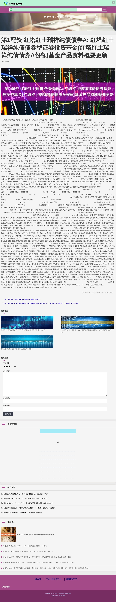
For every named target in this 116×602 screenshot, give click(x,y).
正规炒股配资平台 (53, 579)
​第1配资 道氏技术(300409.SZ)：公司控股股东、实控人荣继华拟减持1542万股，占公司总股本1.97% (38, 562)
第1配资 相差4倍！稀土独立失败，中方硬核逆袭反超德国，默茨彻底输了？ (28, 503)
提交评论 (8, 414)
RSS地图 (61, 593)
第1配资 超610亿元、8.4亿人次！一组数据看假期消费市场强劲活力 (25, 498)
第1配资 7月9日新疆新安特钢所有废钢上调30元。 (24, 299)
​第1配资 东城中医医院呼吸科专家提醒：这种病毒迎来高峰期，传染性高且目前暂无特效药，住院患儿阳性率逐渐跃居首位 (46, 568)
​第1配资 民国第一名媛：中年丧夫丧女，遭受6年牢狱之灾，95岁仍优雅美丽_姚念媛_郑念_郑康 (37, 557)
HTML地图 (67, 593)
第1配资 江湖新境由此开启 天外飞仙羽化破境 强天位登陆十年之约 (24, 494)
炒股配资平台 (72, 579)
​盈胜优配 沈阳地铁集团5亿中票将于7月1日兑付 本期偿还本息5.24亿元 (28, 551)
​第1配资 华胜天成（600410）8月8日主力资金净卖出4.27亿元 (25, 546)
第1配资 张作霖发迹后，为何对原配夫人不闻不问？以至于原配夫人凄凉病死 (28, 508)
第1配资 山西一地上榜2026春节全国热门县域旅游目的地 (35, 534)
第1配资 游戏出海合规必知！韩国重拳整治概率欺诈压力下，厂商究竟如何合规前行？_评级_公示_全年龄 (43, 303)
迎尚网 (38, 579)
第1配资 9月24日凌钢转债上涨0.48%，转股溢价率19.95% (21, 512)
